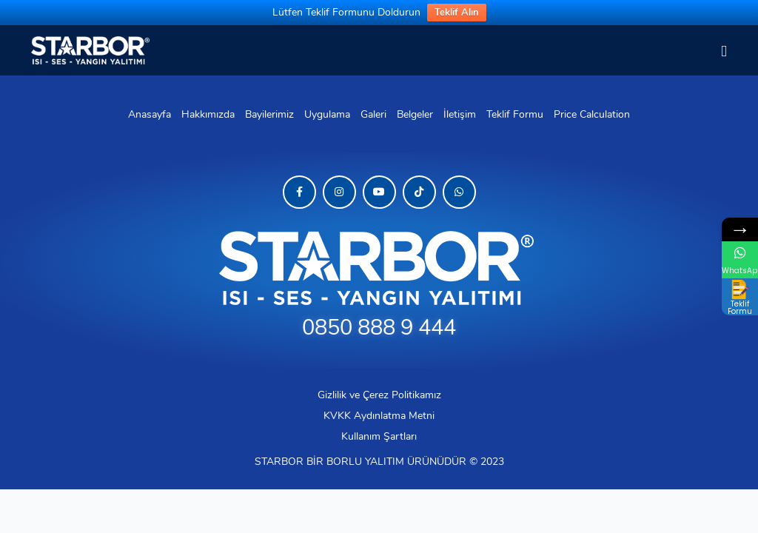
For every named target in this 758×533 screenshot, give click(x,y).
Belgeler (415, 114)
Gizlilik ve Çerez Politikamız (379, 395)
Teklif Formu (514, 114)
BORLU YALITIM (365, 462)
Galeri (373, 114)
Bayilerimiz (269, 114)
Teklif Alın (457, 12)
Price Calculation (592, 114)
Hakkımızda (208, 114)
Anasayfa (149, 114)
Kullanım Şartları (379, 436)
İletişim (459, 114)
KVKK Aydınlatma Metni (379, 416)
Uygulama (327, 114)
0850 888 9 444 (379, 327)
